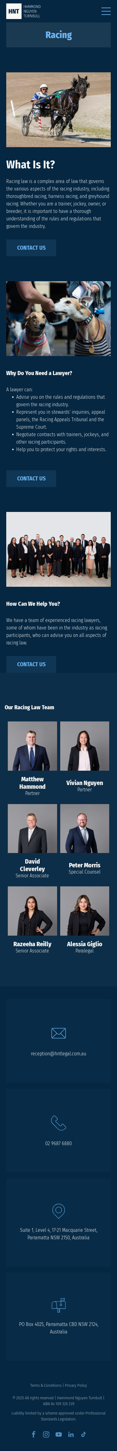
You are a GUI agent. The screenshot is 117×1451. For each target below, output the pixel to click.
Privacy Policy (76, 1385)
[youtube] (58, 1435)
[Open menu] (106, 11)
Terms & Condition (45, 1385)
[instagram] (46, 1435)
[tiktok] (83, 1435)
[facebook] (33, 1435)
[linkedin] (71, 1435)
